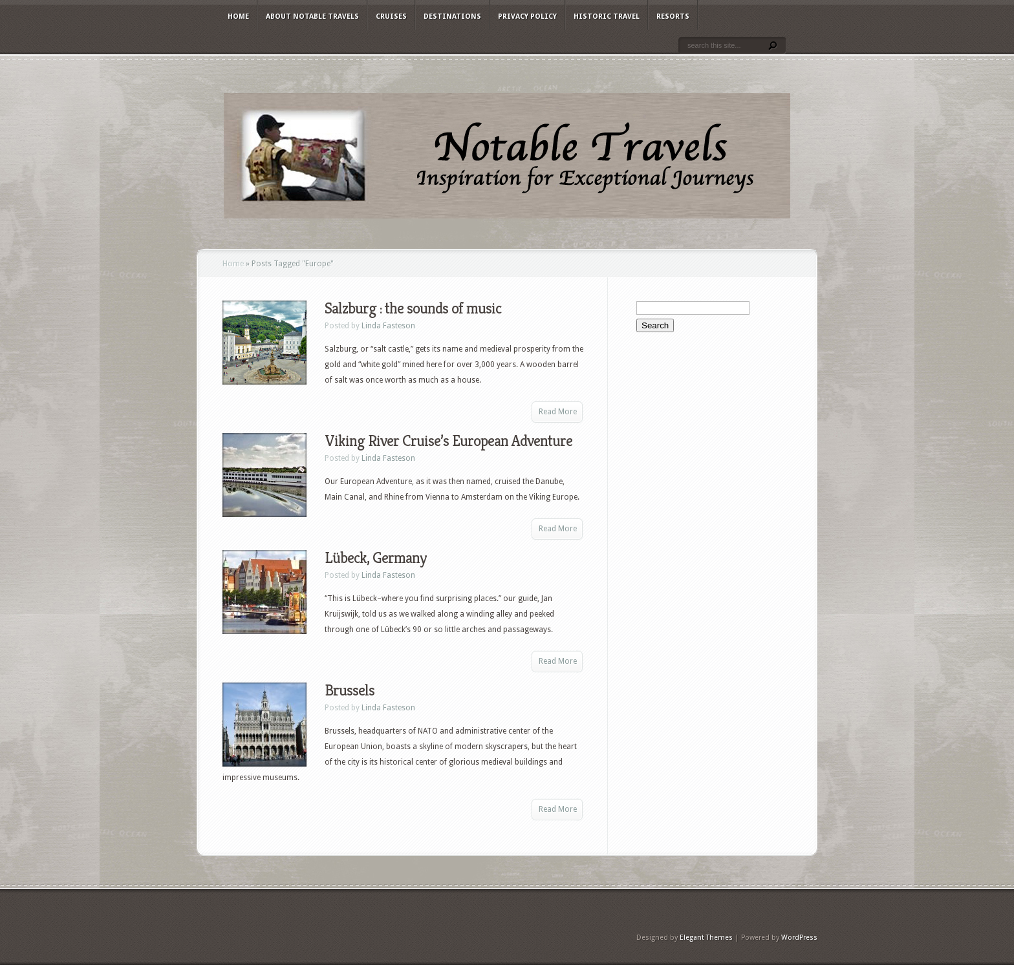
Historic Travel (607, 16)
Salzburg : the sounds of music (413, 308)
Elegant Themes (706, 937)
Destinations (452, 16)
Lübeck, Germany (375, 557)
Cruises (391, 16)
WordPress (799, 937)
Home (238, 16)
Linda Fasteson (388, 325)
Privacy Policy (527, 16)
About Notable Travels (312, 16)
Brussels (349, 690)
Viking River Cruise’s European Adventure (448, 441)
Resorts (672, 16)
